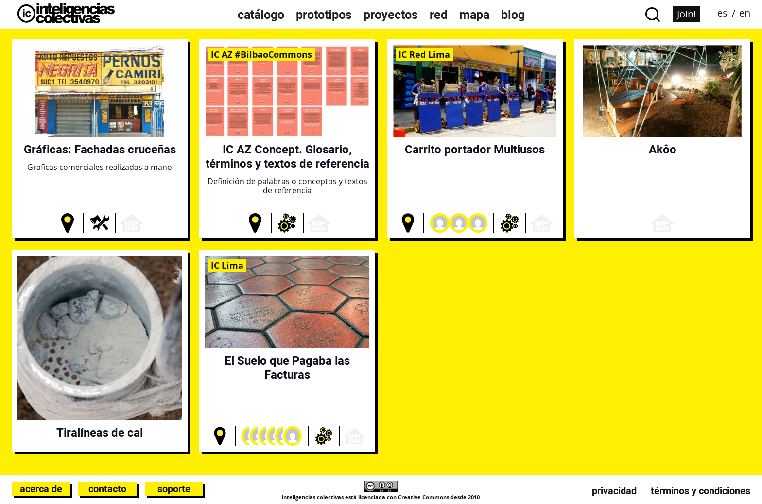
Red (439, 14)
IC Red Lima (424, 54)
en (744, 12)
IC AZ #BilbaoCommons (261, 54)
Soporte (173, 489)
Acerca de (41, 489)
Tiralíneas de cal (99, 432)
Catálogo (261, 14)
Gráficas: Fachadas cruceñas (100, 149)
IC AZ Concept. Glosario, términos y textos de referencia (287, 156)
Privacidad (614, 491)
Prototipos (324, 14)
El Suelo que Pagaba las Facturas (287, 367)
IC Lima (227, 265)
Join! (686, 13)
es (722, 12)
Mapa (474, 14)
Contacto (107, 489)
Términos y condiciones (700, 491)
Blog (513, 14)
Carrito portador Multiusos (475, 149)
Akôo (662, 149)
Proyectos (391, 14)
